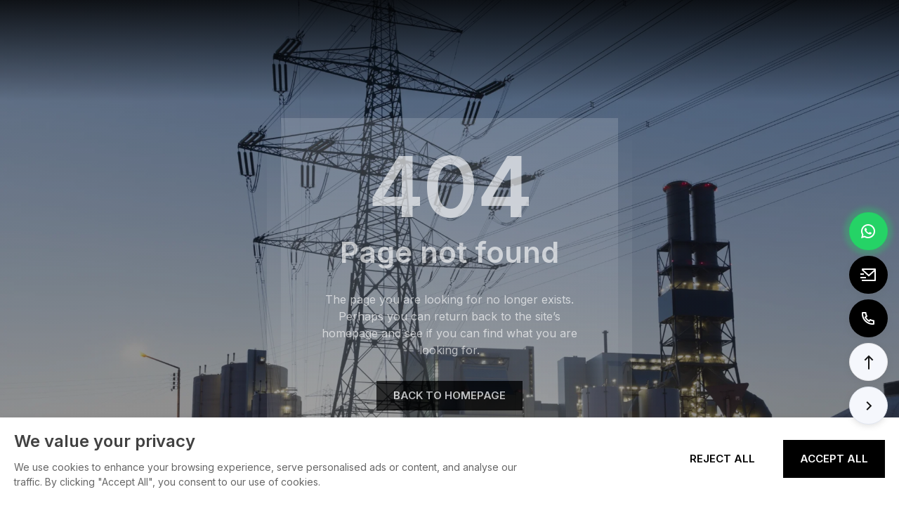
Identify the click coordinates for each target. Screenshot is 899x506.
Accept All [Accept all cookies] (834, 458)
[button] (868, 362)
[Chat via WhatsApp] (868, 231)
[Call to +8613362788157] (868, 318)
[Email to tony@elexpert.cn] (868, 275)
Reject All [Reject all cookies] (722, 458)
